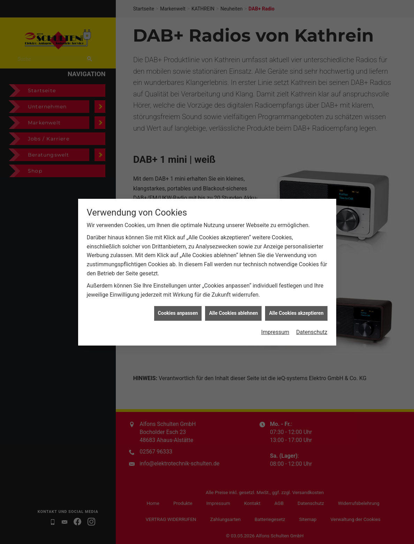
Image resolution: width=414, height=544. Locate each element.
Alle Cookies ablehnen (233, 307)
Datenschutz (311, 326)
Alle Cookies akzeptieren (296, 307)
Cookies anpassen (178, 307)
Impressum (275, 326)
